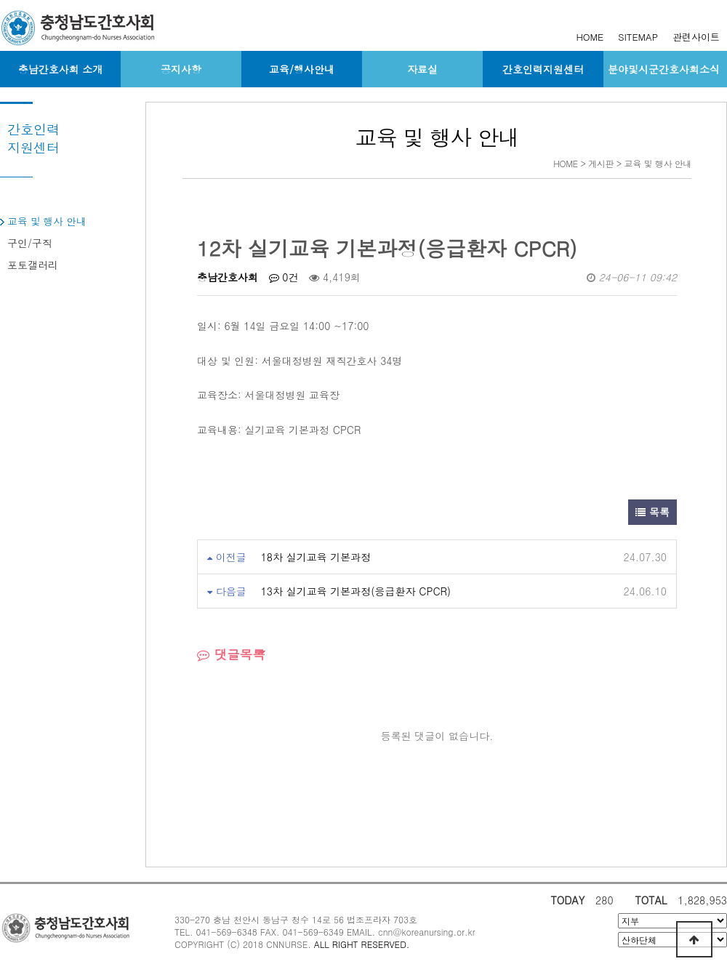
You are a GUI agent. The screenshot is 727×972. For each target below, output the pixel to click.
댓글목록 (231, 654)
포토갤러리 (32, 264)
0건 (284, 277)
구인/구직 (29, 243)
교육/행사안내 (301, 69)
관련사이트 (696, 36)
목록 (652, 512)
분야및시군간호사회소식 (664, 69)
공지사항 (181, 69)
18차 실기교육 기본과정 (316, 557)
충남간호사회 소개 (60, 69)
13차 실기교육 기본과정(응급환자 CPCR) (356, 591)
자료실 (422, 69)
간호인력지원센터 (543, 69)
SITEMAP (638, 36)
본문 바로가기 (0, 0)
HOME (589, 36)
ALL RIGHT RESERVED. (362, 944)
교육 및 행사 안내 (47, 221)
